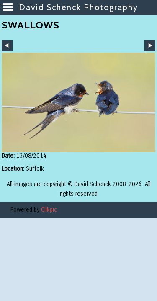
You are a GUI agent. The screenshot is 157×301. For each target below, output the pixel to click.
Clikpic (49, 209)
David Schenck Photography (78, 7)
